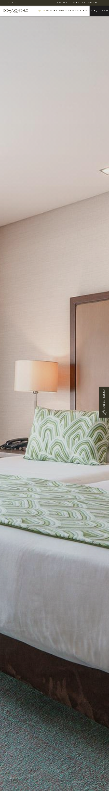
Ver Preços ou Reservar (99, 11)
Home (59, 3)
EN (12, 3)
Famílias (88, 11)
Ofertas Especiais (78, 11)
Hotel (65, 3)
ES (15, 3)
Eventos (68, 11)
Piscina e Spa (60, 11)
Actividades (74, 3)
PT (8, 3)
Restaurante (50, 11)
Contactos (92, 3)
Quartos (41, 11)
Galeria (83, 3)
